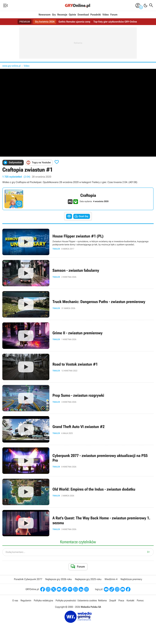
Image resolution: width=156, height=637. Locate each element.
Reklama (102, 600)
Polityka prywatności (66, 600)
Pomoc (140, 600)
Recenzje (62, 14)
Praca (121, 600)
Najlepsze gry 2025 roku (88, 579)
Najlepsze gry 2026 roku (58, 579)
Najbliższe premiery (131, 579)
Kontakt (130, 600)
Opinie (72, 14)
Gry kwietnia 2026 (45, 21)
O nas (15, 600)
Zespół (112, 600)
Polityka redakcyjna (43, 600)
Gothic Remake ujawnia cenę (74, 21)
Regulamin (26, 600)
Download (83, 14)
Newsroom (44, 14)
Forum (113, 14)
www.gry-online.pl (11, 65)
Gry (54, 14)
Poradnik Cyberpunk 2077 (28, 579)
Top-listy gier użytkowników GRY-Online (115, 21)
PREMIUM (24, 21)
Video (105, 14)
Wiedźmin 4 (111, 579)
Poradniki (95, 14)
